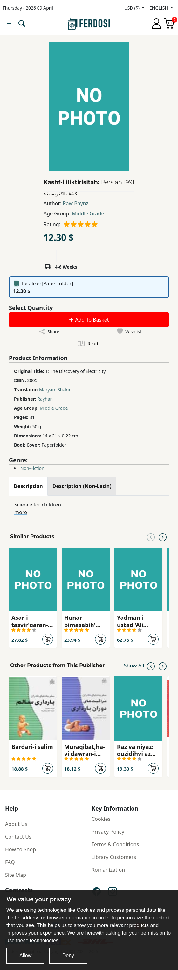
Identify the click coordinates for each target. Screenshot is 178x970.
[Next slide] (162, 537)
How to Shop (20, 849)
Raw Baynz (75, 203)
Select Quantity (31, 307)
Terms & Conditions (115, 844)
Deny (68, 955)
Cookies (101, 818)
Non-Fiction (32, 468)
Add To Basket (89, 319)
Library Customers (114, 857)
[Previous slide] (151, 537)
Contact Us (18, 836)
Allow (25, 955)
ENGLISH (159, 8)
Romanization (108, 869)
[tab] (28, 486)
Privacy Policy (108, 831)
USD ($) (132, 8)
